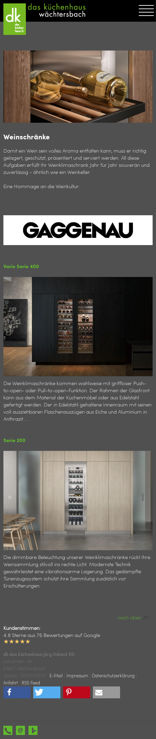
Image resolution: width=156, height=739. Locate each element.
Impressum (77, 675)
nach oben (133, 617)
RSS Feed (31, 682)
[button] (17, 692)
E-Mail (56, 675)
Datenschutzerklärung (113, 675)
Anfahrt (10, 682)
